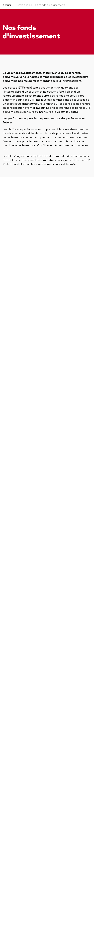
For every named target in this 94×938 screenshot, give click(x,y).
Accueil (7, 5)
